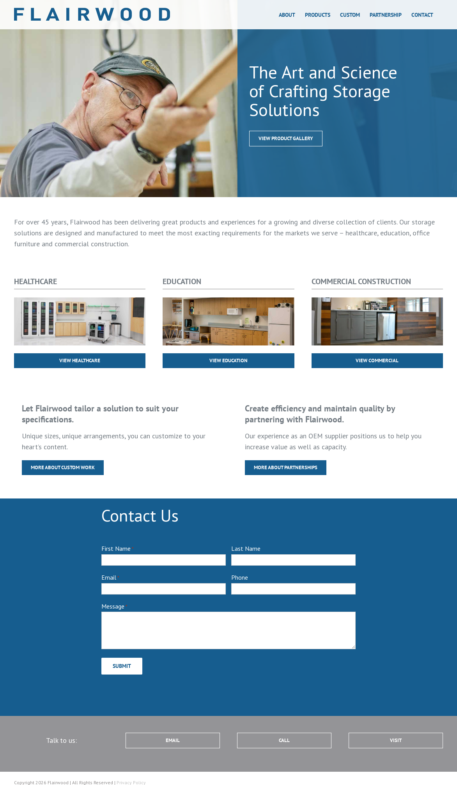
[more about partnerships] (285, 467)
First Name (117, 549)
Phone (239, 577)
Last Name (245, 548)
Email (110, 577)
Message (114, 606)
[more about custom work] (285, 138)
